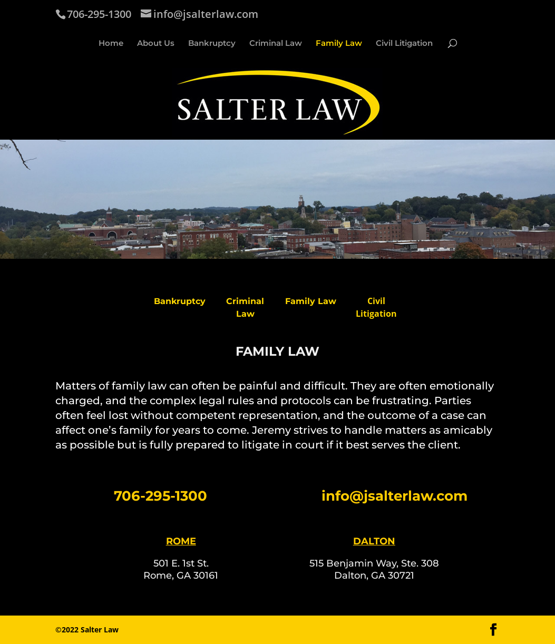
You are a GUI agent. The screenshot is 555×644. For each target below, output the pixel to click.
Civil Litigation (404, 44)
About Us (155, 44)
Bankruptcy (212, 44)
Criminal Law (275, 44)
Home (111, 44)
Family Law (339, 44)
